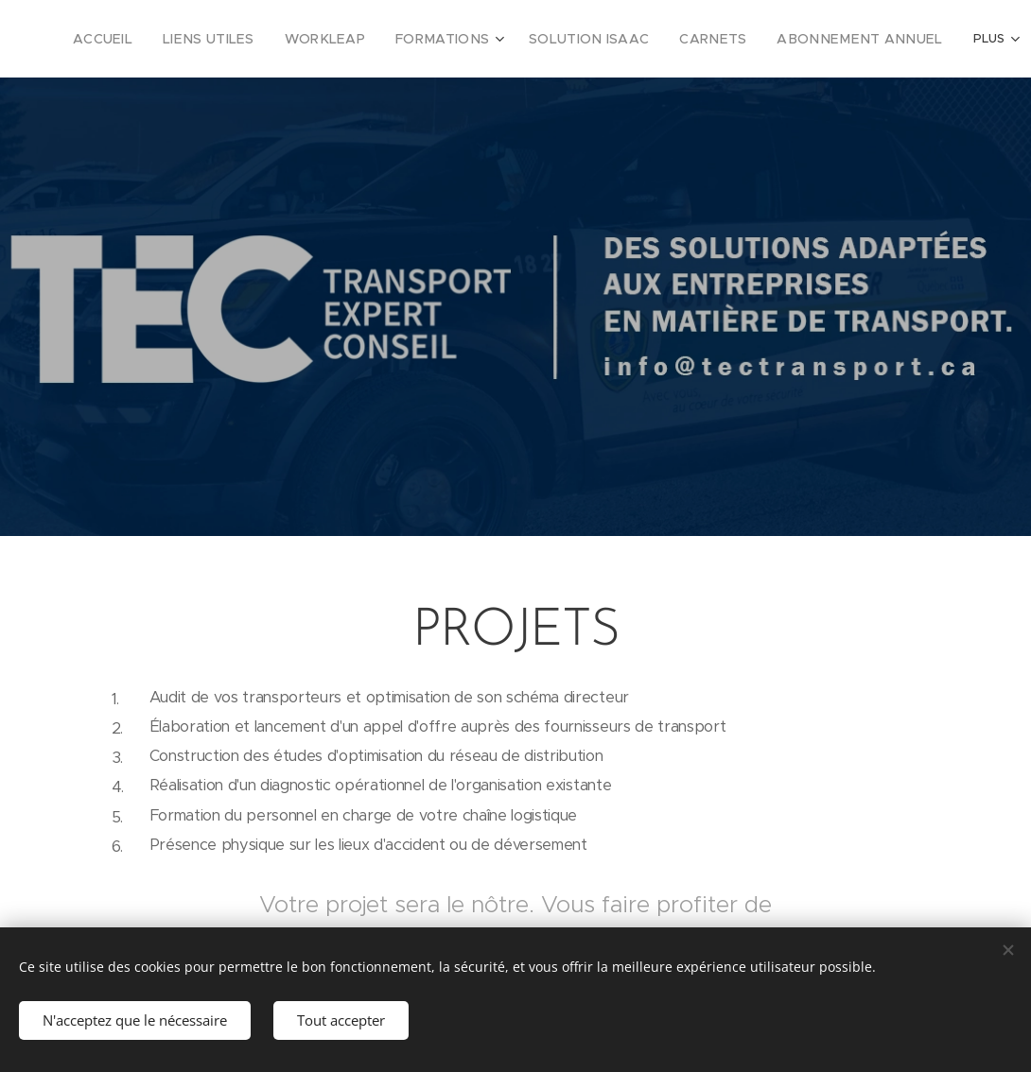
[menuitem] (141, 38)
